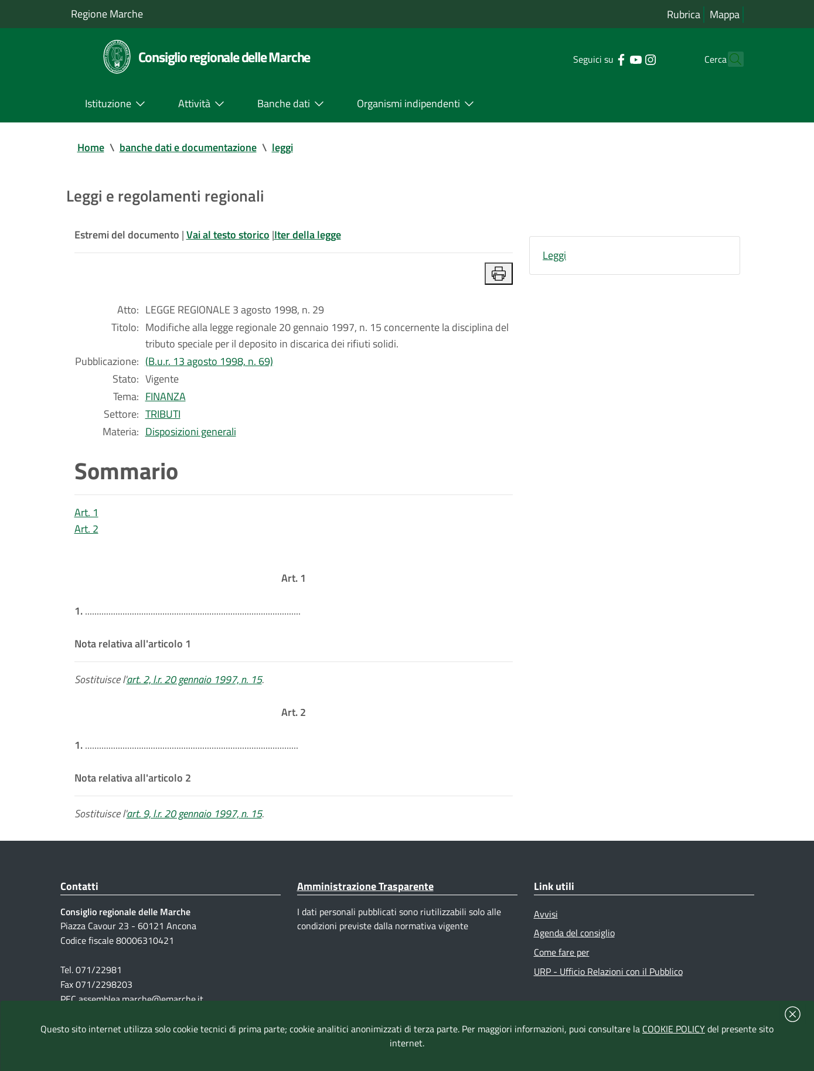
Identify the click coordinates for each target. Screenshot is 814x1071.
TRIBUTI (162, 414)
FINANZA (165, 396)
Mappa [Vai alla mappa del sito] (725, 14)
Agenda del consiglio (574, 933)
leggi (282, 147)
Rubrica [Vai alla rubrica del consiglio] (683, 14)
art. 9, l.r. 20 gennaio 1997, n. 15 (194, 813)
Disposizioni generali (190, 431)
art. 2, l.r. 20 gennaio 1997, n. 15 (194, 679)
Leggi (554, 255)
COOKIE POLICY (673, 1029)
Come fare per (562, 952)
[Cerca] (730, 59)
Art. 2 (86, 529)
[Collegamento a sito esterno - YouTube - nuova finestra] (615, 59)
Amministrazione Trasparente (365, 886)
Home (90, 147)
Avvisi (546, 914)
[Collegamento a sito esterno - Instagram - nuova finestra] (629, 59)
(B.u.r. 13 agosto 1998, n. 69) (209, 361)
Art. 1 (86, 512)
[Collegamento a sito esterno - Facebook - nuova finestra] (600, 59)
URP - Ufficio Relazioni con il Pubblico (608, 971)
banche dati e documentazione (188, 147)
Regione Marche (107, 14)
